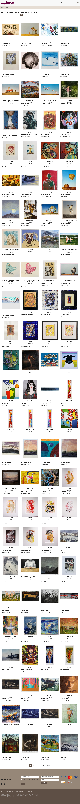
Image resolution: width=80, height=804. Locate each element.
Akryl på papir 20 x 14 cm (69, 481)
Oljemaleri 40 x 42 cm (69, 630)
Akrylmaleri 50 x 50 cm (50, 155)
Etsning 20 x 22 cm (50, 64)
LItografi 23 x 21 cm (11, 747)
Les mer (38, 784)
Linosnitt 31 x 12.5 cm (50, 659)
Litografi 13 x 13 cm (50, 570)
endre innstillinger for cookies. (19, 796)
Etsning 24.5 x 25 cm (69, 94)
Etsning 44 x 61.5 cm (50, 688)
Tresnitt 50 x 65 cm (30, 688)
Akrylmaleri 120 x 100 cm (11, 364)
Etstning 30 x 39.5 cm (50, 600)
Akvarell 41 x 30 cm (11, 335)
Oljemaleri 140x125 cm (30, 364)
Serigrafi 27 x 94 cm (69, 34)
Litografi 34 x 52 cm (11, 34)
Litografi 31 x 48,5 (11, 94)
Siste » (48, 765)
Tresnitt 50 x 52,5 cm (30, 94)
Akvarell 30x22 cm (50, 335)
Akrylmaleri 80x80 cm (11, 718)
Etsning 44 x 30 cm (50, 274)
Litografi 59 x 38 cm (50, 124)
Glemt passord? (56, 782)
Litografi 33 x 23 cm (30, 34)
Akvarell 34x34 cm (50, 243)
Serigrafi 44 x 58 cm (69, 64)
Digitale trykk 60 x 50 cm (50, 184)
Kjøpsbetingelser (9, 791)
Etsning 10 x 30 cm (11, 304)
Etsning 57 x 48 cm (30, 452)
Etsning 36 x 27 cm (11, 124)
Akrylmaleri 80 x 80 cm (50, 630)
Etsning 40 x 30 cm (11, 570)
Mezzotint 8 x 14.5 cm (11, 688)
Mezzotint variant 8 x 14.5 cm (30, 718)
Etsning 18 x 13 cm (11, 155)
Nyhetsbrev (29, 791)
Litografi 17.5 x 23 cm (30, 481)
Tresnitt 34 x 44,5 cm (50, 364)
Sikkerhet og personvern (19, 791)
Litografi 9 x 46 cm (50, 393)
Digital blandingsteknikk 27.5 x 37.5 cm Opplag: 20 (50, 34)
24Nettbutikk (7, 798)
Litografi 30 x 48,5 (50, 213)
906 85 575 (6, 777)
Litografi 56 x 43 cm (69, 213)
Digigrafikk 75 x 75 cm (50, 481)
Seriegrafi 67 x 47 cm (30, 393)
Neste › (43, 765)
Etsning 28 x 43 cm (11, 659)
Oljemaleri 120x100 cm (50, 304)
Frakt (2, 791)
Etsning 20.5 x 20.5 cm (11, 64)
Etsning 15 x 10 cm (30, 155)
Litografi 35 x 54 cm (69, 274)
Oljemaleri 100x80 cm (30, 335)
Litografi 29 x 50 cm (30, 184)
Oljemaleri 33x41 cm (11, 481)
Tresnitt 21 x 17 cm (69, 718)
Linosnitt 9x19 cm (69, 600)
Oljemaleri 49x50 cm (50, 747)
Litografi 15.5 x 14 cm (11, 393)
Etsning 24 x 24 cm (11, 274)
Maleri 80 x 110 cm (30, 570)
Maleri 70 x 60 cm (11, 630)
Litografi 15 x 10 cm (30, 630)
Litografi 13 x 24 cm (30, 600)
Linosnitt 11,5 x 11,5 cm (69, 688)
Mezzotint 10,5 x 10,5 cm (30, 747)
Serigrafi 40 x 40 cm (30, 243)
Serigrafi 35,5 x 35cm (69, 364)
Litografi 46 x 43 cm (11, 213)
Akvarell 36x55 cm (69, 540)
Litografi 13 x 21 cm (11, 184)
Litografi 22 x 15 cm (30, 213)
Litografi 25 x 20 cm (30, 659)
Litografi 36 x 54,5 (50, 94)
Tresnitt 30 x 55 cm (11, 600)
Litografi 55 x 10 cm (69, 393)
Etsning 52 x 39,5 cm (30, 124)
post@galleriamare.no (7, 779)
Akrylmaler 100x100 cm (69, 124)
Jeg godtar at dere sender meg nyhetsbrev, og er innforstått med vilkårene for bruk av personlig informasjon (29, 780)
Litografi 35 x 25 (69, 184)
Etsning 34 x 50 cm (11, 452)
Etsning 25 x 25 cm (50, 452)
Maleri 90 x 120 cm (69, 243)
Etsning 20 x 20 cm (11, 243)
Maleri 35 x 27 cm (30, 304)
